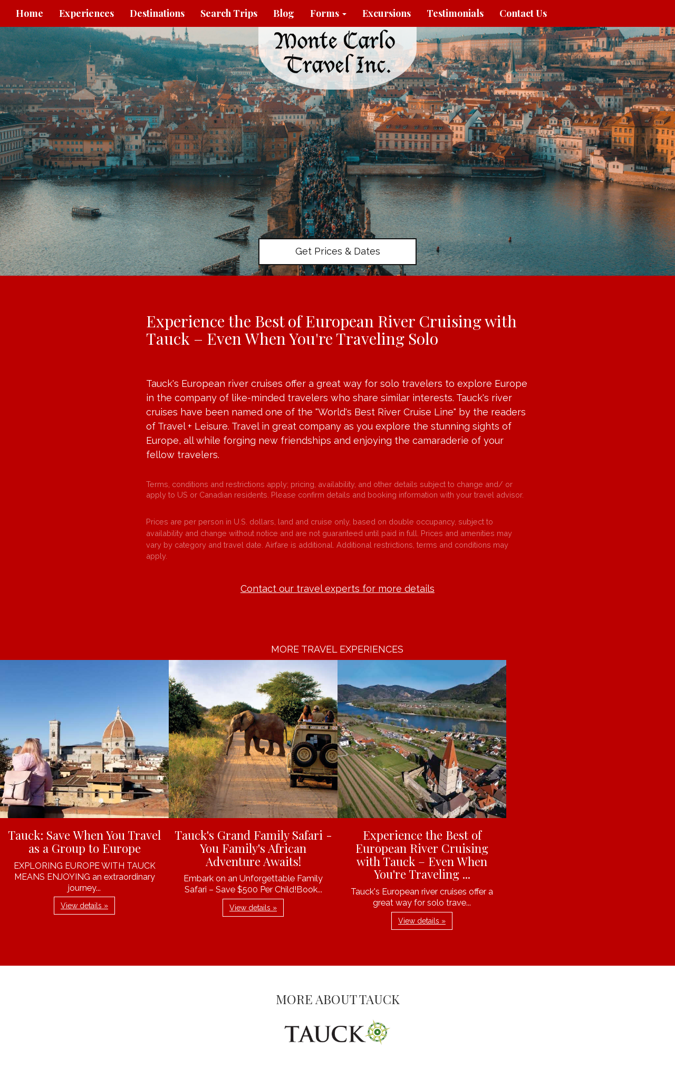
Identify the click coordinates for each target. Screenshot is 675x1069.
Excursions (386, 13)
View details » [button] (84, 905)
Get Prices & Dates (337, 251)
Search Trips (228, 13)
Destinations (157, 13)
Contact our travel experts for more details (337, 588)
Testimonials (455, 13)
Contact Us (523, 13)
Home (29, 13)
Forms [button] (328, 13)
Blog (283, 13)
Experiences (86, 13)
